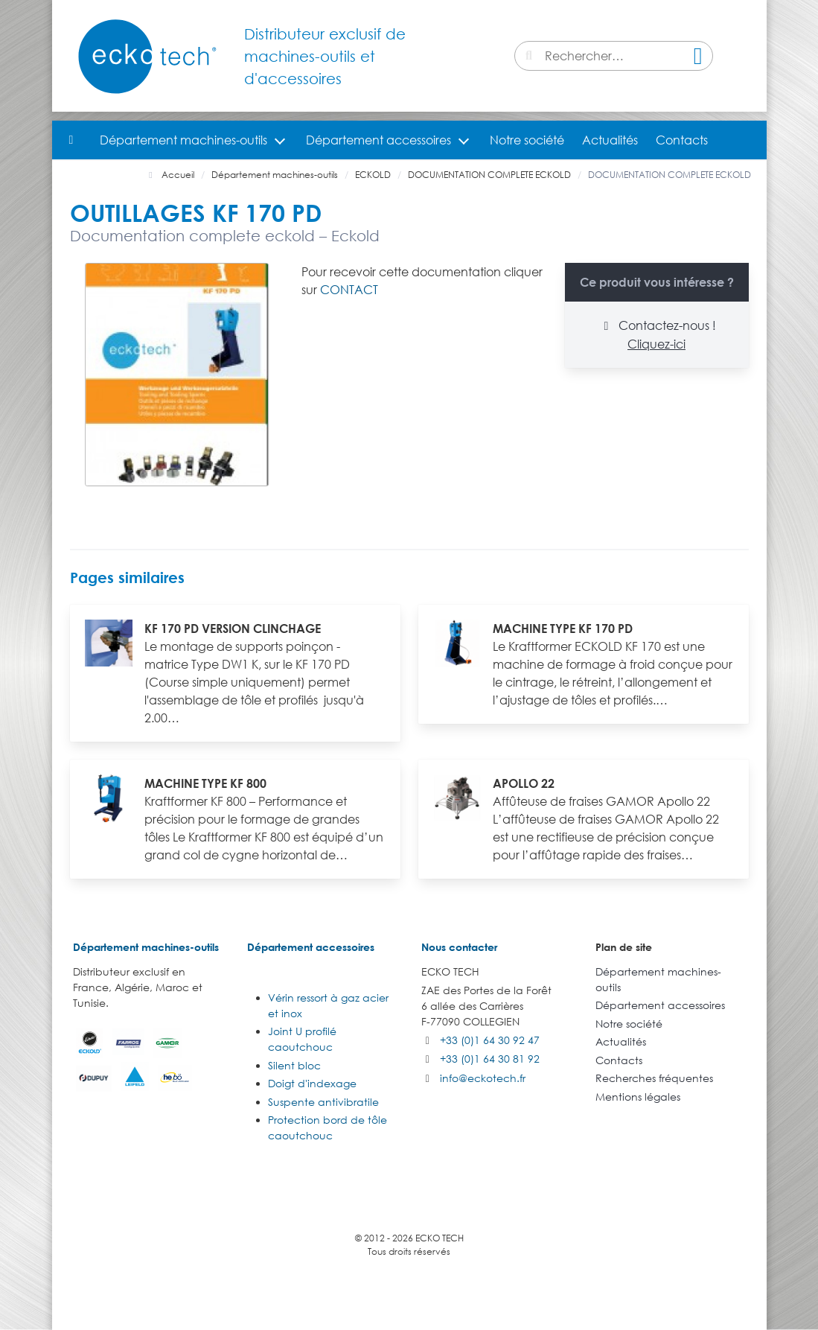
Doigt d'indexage (312, 1083)
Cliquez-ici (656, 344)
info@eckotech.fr (482, 1078)
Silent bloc (294, 1065)
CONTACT (349, 289)
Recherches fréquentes (654, 1078)
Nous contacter (459, 947)
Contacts (682, 140)
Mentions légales (637, 1096)
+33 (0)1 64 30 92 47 (490, 1040)
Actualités (610, 140)
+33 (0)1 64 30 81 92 (490, 1058)
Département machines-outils (183, 140)
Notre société (527, 140)
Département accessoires (378, 140)
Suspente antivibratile (323, 1101)
